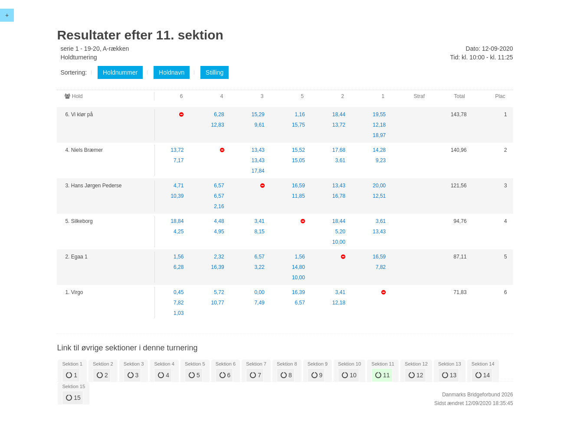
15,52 (298, 150)
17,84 (258, 171)
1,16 (300, 114)
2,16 (219, 206)
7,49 (259, 303)
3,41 (259, 221)
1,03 (178, 313)
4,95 (219, 232)
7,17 (178, 160)
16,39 (217, 267)
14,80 (298, 267)
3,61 (340, 160)
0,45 (178, 292)
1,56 (178, 257)
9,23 (381, 160)
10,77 (217, 303)
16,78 (338, 196)
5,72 (219, 292)
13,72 (338, 125)
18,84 (176, 221)
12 (416, 375)
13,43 (258, 150)
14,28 (379, 150)
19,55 (379, 114)
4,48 (219, 221)
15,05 (298, 160)
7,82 (381, 267)
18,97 (379, 135)
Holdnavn (171, 72)
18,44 (338, 114)
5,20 (340, 232)
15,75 (298, 125)
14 (482, 375)
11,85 (298, 196)
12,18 (379, 125)
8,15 (259, 232)
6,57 (219, 186)
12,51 (379, 196)
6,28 (219, 114)
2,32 (219, 257)
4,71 (178, 186)
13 (449, 375)
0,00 (259, 292)
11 (382, 375)
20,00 (379, 186)
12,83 (217, 125)
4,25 (178, 232)
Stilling (214, 72)
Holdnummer (120, 72)
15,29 (258, 114)
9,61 (259, 125)
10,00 (338, 242)
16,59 (298, 186)
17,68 (338, 150)
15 (73, 397)
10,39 (176, 196)
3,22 (259, 267)
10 (349, 375)
